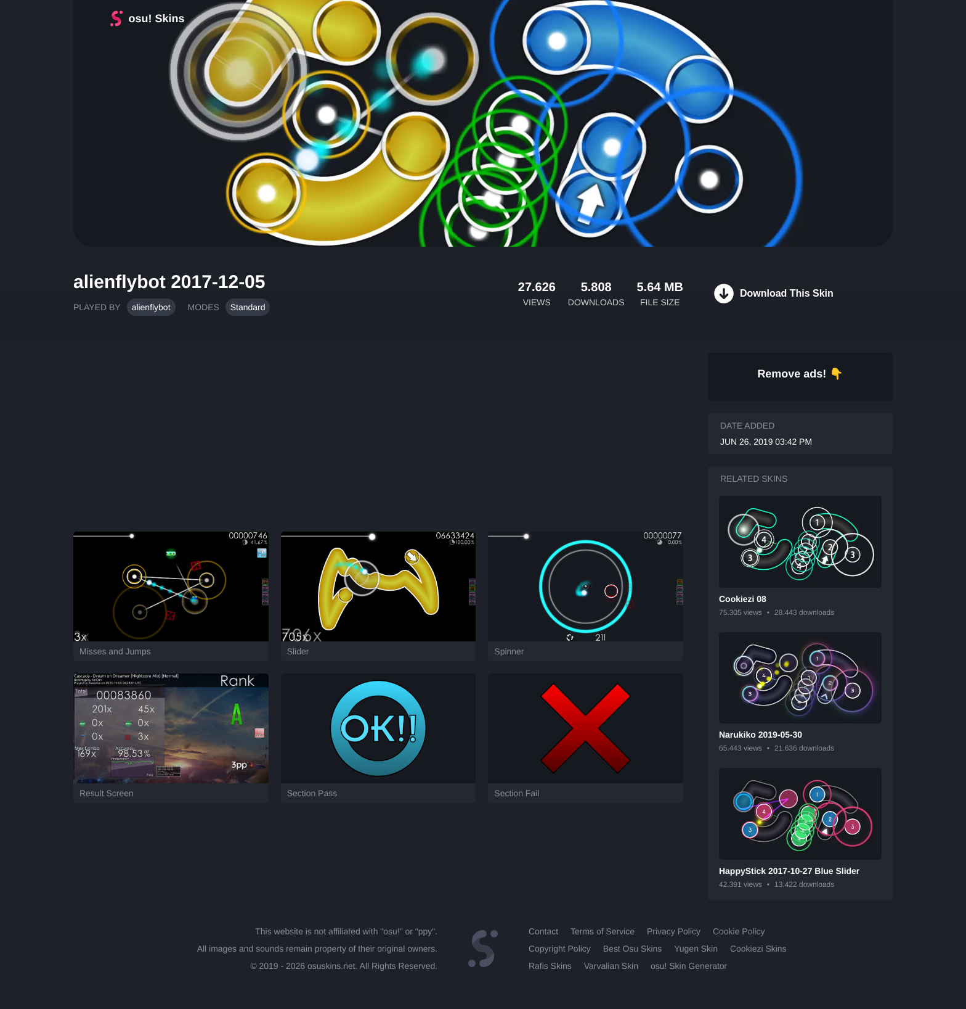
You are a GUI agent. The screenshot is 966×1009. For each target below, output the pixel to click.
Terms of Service (602, 931)
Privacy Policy (673, 931)
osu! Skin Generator (689, 966)
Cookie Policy (739, 931)
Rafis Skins (550, 966)
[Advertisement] (378, 430)
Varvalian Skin (611, 966)
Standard (248, 307)
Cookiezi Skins (758, 948)
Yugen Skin (696, 948)
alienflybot (151, 307)
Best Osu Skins (632, 948)
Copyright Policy (560, 948)
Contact (543, 931)
